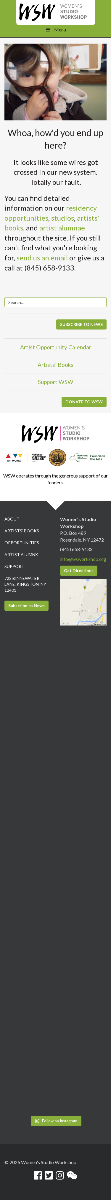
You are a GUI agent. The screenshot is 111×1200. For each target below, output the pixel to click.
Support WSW (55, 381)
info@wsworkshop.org (83, 559)
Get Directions (79, 570)
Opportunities (21, 542)
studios (62, 218)
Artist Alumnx (21, 554)
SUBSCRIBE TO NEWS (81, 324)
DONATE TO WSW (84, 401)
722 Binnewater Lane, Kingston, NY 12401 (25, 584)
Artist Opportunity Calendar (55, 347)
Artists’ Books (56, 364)
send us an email (42, 257)
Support (14, 566)
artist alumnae (62, 227)
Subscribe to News (26, 605)
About (12, 518)
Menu (55, 29)
